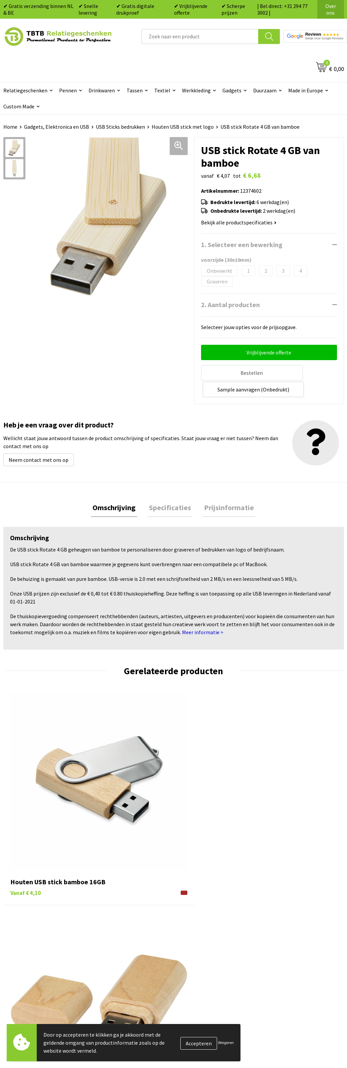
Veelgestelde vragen (121, 874)
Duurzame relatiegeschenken (215, 895)
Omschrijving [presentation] (117, 489)
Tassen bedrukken (202, 884)
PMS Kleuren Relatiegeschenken (135, 915)
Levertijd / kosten (118, 884)
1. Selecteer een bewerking (242, 244)
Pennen (68, 90)
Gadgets (231, 90)
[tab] (117, 490)
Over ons (330, 9)
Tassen (135, 90)
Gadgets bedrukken (204, 905)
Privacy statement (287, 915)
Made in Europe (305, 90)
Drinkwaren (102, 90)
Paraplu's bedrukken (205, 935)
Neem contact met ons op (38, 441)
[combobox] (200, 36)
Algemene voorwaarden (293, 935)
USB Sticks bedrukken (120, 126)
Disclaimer (278, 925)
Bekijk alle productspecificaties (239, 222)
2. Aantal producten (230, 304)
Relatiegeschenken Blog (294, 895)
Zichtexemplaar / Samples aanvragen (128, 940)
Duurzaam (265, 90)
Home (10, 126)
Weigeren (226, 1042)
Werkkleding (196, 90)
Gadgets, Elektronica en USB (56, 126)
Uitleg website (114, 895)
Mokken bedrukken (203, 915)
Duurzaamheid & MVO (122, 955)
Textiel (162, 90)
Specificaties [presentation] (170, 489)
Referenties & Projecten (293, 905)
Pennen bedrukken (203, 874)
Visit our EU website (288, 945)
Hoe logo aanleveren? (122, 925)
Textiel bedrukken (202, 925)
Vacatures (277, 884)
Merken (190, 945)
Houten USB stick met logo (183, 126)
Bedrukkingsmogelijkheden (129, 905)
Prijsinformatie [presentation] (226, 489)
